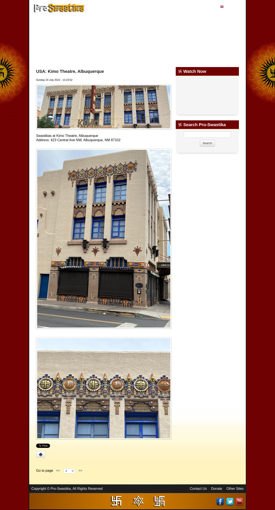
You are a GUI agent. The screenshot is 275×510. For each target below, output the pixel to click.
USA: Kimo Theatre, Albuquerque (70, 71)
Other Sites (235, 488)
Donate (216, 488)
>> (80, 470)
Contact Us (198, 488)
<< (58, 470)
